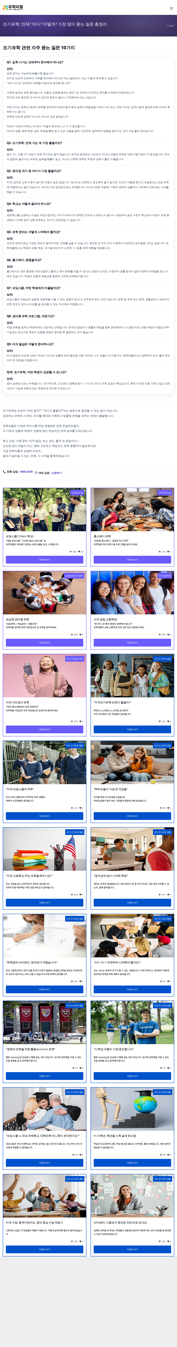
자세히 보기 (44, 559)
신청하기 (57, 473)
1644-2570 (26, 471)
